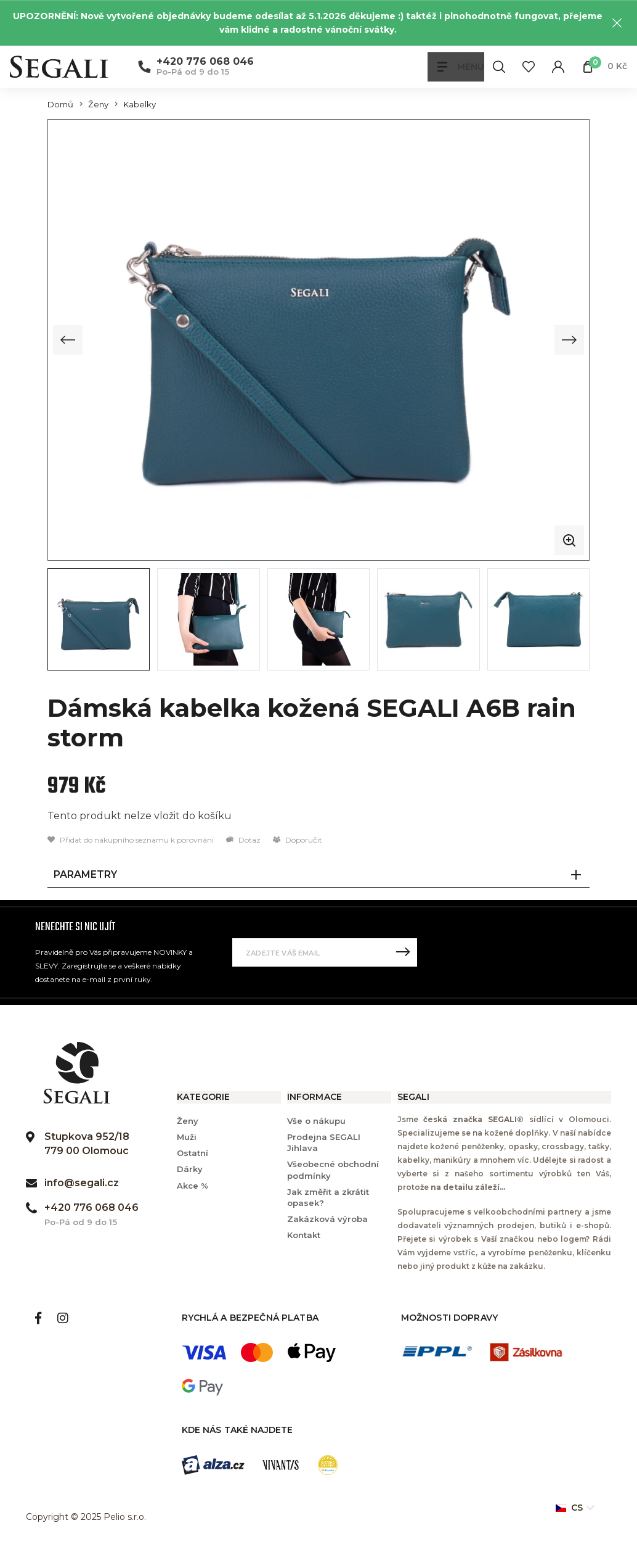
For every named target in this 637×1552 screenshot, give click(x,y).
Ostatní (192, 1152)
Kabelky (139, 104)
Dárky (190, 1168)
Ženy (98, 104)
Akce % (192, 1184)
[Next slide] (569, 339)
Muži (187, 1136)
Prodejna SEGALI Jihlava (323, 1141)
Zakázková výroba (327, 1218)
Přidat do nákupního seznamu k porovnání (130, 839)
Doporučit (297, 839)
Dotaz (243, 839)
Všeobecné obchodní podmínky (333, 1168)
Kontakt (303, 1234)
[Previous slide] (68, 339)
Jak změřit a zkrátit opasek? (328, 1196)
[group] (318, 339)
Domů (60, 104)
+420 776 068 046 (205, 62)
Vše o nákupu (316, 1120)
